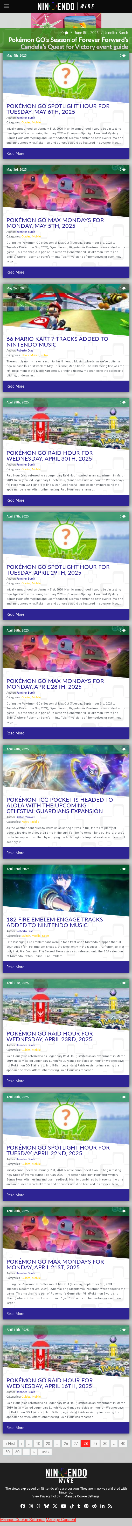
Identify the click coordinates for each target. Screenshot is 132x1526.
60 (17, 1452)
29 (95, 1443)
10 (38, 1443)
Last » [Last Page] (45, 1452)
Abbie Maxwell (26, 817)
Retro (44, 355)
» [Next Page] (34, 1452)
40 (123, 1443)
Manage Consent (61, 1519)
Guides (26, 122)
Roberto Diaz (25, 350)
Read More (15, 153)
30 (105, 1443)
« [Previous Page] (21, 1443)
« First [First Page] (10, 1443)
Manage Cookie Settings (82, 1496)
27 (76, 1443)
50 (7, 1452)
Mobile (36, 122)
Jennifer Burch (116, 32)
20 (48, 1443)
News (25, 355)
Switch (26, 935)
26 (66, 1443)
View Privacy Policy (46, 1496)
